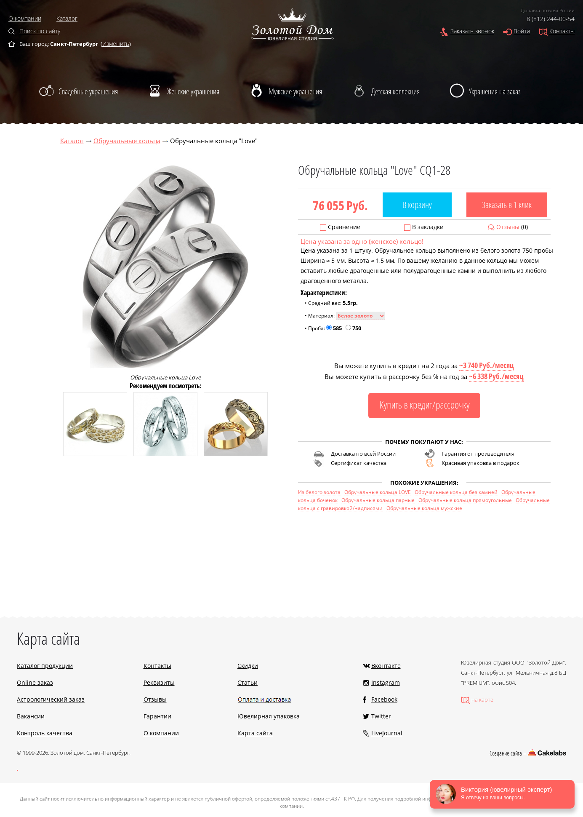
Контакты (562, 31)
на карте (482, 699)
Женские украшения (193, 91)
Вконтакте (386, 666)
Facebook (384, 699)
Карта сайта (255, 733)
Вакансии (31, 716)
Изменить (115, 44)
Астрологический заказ (51, 699)
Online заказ (35, 682)
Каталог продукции (45, 666)
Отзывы (507, 227)
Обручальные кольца (126, 140)
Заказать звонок (472, 31)
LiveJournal (386, 733)
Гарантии (157, 716)
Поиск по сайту (39, 31)
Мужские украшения (295, 91)
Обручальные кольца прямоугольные (465, 500)
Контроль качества (44, 733)
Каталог (66, 18)
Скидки (247, 666)
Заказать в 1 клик (507, 205)
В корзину (417, 205)
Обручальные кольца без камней (456, 492)
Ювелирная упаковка (268, 716)
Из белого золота (319, 492)
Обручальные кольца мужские (424, 508)
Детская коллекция (395, 91)
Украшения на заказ (495, 91)
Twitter (381, 716)
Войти (522, 31)
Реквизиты (159, 682)
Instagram (385, 682)
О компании (24, 18)
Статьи (247, 682)
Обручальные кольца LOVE (377, 492)
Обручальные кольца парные (378, 500)
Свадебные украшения (88, 91)
